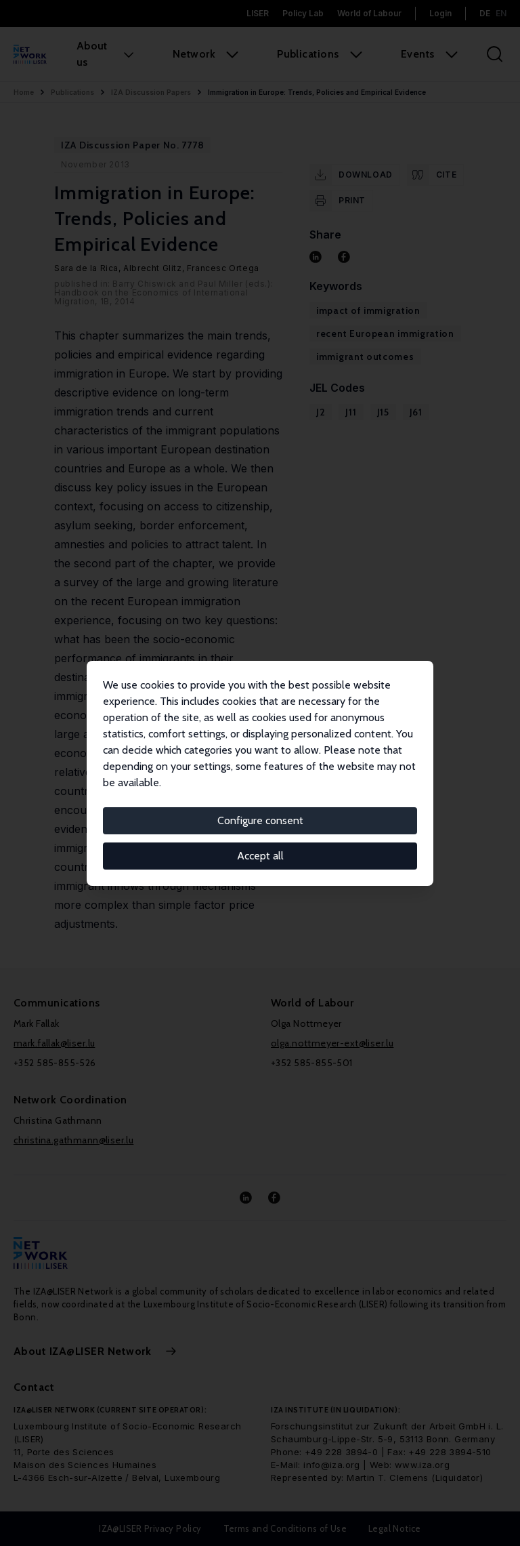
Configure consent (260, 820)
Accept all (260, 855)
